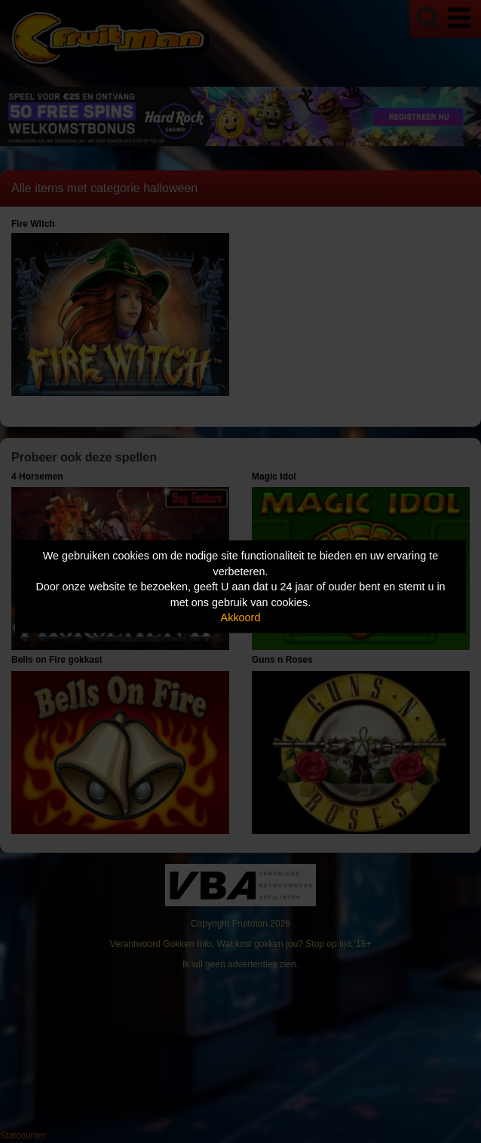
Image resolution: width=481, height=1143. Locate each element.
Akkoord (241, 617)
